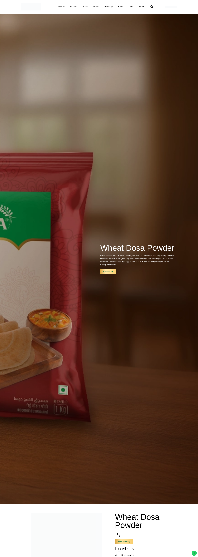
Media (120, 7)
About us (61, 7)
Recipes (85, 7)
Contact (141, 7)
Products (73, 7)
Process (96, 7)
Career (130, 7)
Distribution (108, 7)
